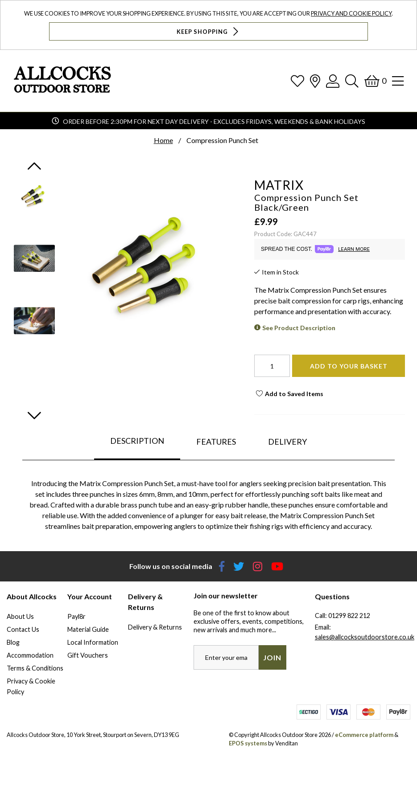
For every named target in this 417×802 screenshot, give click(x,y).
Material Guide (88, 629)
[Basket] (375, 81)
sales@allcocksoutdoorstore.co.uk (364, 637)
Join (272, 657)
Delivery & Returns (155, 627)
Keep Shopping (208, 31)
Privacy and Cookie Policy (351, 13)
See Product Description (298, 327)
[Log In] (332, 81)
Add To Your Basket (349, 366)
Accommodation (30, 655)
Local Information (92, 642)
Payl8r (76, 616)
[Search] (352, 81)
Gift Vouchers (87, 655)
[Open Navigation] (398, 81)
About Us (20, 616)
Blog (13, 642)
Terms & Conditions (35, 668)
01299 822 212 (349, 615)
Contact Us (23, 629)
